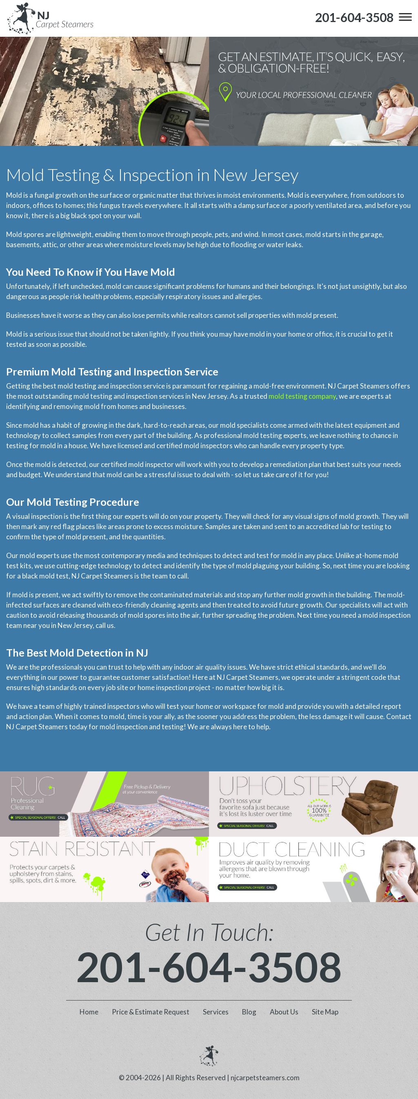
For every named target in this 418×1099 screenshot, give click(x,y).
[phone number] (354, 17)
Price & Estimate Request (150, 1011)
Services (216, 1011)
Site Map (325, 1011)
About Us (284, 1011)
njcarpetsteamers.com (265, 1077)
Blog (249, 1011)
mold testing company (302, 396)
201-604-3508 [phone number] (209, 966)
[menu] (405, 17)
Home (89, 1011)
